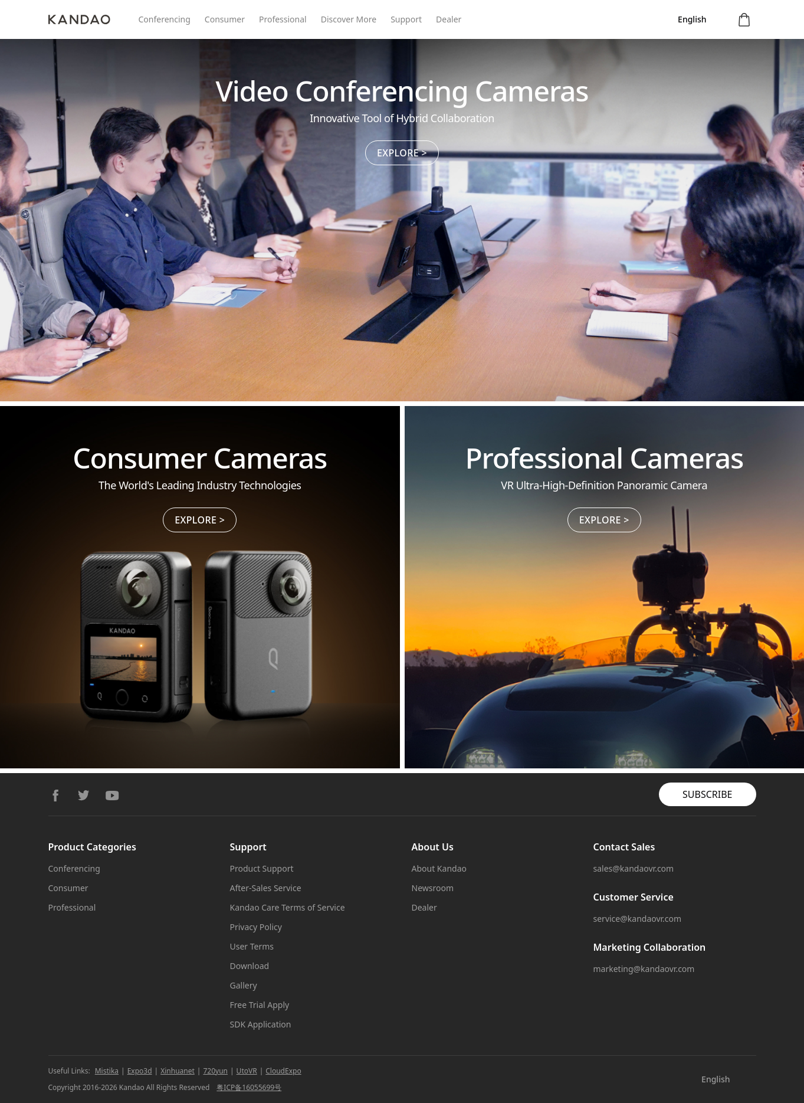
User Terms (252, 946)
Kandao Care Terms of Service (287, 907)
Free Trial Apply (260, 1004)
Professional (283, 19)
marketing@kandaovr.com (644, 968)
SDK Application (260, 1024)
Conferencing (165, 19)
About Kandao (439, 868)
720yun (215, 1071)
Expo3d (139, 1071)
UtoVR (247, 1071)
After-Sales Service (265, 887)
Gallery (243, 985)
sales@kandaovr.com (633, 868)
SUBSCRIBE (707, 794)
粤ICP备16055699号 (248, 1087)
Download (250, 965)
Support (406, 19)
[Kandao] (93, 19)
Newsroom (433, 887)
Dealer (448, 19)
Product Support (262, 868)
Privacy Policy (256, 926)
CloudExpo (283, 1071)
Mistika (107, 1071)
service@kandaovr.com (637, 918)
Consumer (225, 19)
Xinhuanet (177, 1071)
